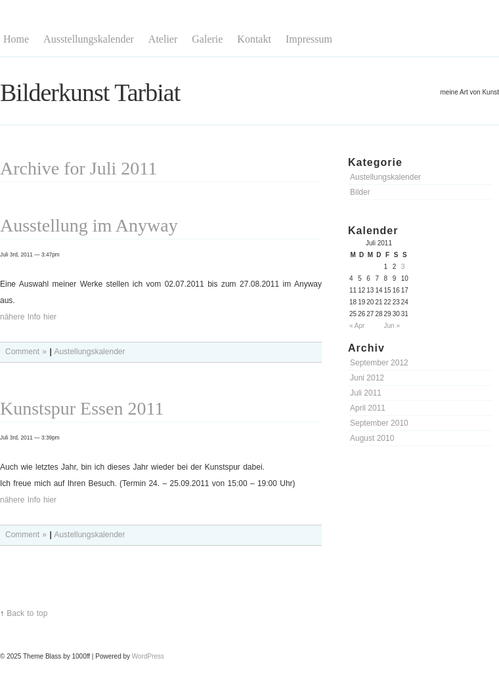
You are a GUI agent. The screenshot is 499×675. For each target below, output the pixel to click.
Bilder (360, 192)
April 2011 (367, 408)
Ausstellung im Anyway (89, 225)
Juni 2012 (367, 377)
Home (16, 39)
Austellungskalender (385, 177)
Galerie (207, 39)
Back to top (27, 613)
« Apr (356, 325)
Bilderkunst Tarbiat (90, 92)
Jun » (392, 325)
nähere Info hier (28, 316)
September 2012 (379, 362)
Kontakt (254, 39)
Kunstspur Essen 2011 (81, 408)
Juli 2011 (365, 393)
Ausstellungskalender (88, 39)
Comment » (26, 351)
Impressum (309, 39)
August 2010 (372, 438)
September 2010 (379, 423)
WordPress (148, 656)
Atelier (162, 39)
